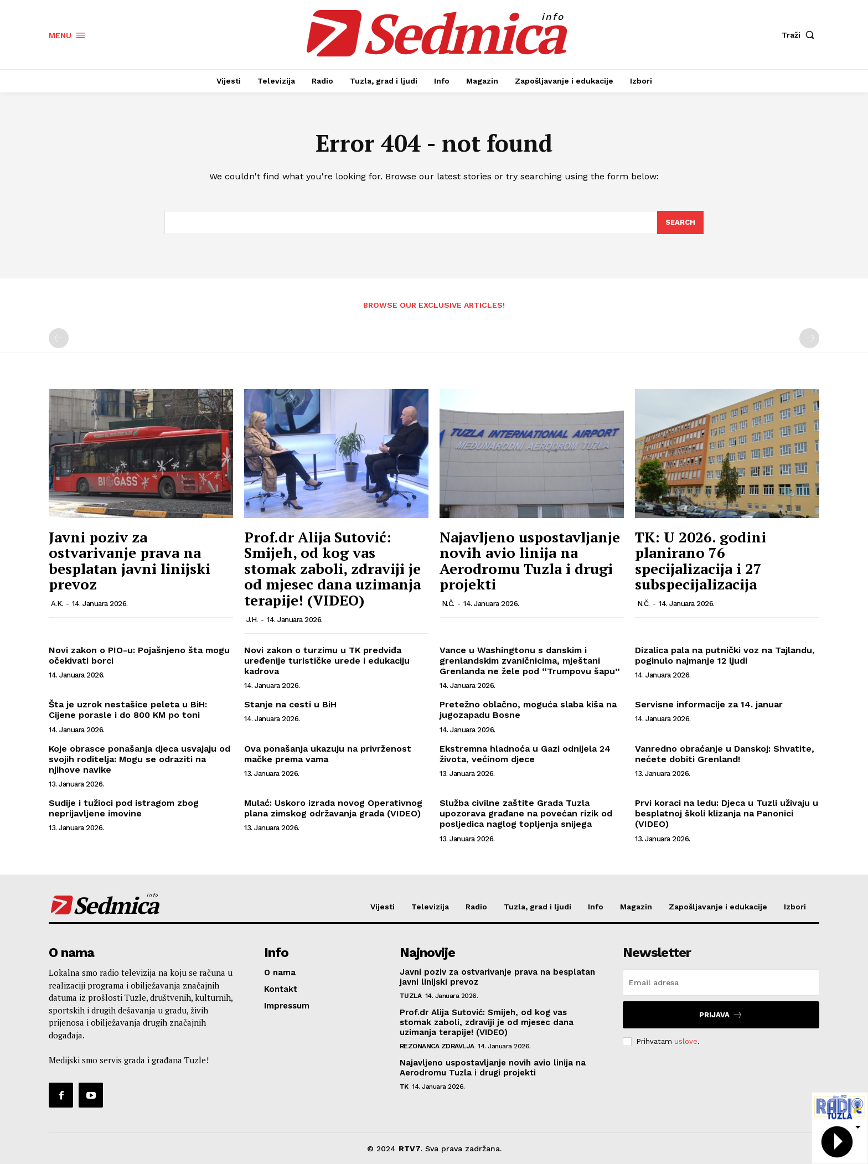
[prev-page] (59, 338)
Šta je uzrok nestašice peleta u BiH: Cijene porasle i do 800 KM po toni (128, 709)
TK (404, 1086)
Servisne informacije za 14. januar (709, 704)
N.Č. (448, 603)
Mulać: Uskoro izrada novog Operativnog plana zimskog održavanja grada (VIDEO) (333, 808)
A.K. (57, 603)
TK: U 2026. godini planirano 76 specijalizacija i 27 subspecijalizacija (700, 560)
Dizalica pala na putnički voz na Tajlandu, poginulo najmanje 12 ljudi (725, 655)
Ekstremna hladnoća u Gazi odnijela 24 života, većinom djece (525, 753)
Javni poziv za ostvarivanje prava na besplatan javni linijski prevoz (129, 560)
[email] (721, 982)
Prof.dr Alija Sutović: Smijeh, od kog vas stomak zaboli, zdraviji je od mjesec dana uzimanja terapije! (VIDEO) (332, 568)
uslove (686, 1041)
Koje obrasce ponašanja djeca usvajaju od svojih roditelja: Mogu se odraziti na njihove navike (139, 759)
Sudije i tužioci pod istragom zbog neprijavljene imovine (124, 808)
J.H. (252, 619)
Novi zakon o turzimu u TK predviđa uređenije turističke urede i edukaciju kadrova (327, 660)
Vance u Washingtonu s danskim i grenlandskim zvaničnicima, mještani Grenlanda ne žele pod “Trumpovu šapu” (530, 660)
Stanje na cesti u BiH (290, 704)
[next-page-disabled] (809, 338)
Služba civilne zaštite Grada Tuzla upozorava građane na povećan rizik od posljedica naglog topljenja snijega (526, 813)
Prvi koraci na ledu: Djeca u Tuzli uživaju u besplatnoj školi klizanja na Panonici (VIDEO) (726, 813)
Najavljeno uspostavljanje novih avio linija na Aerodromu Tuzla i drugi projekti (530, 560)
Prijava (721, 1015)
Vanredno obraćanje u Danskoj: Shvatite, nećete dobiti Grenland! (724, 753)
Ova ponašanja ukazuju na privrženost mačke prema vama (327, 753)
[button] (800, 34)
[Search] (680, 222)
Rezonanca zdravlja (437, 1046)
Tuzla (411, 996)
